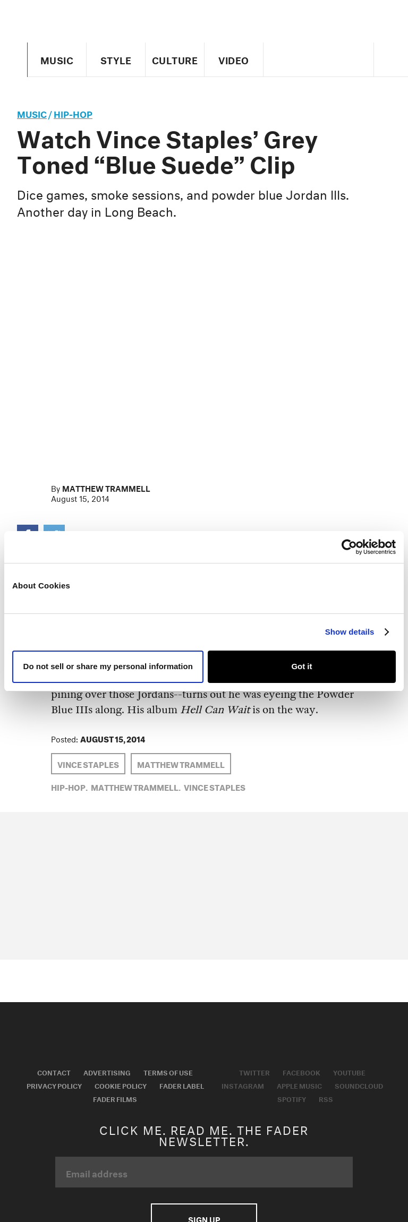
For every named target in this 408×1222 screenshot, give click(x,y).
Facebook (301, 1071)
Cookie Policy (121, 1085)
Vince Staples (88, 763)
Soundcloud (359, 1085)
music (32, 113)
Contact (54, 1071)
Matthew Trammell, (136, 786)
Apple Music (299, 1085)
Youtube (349, 1071)
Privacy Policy (54, 1085)
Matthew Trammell (106, 487)
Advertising (107, 1071)
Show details (350, 631)
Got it (301, 666)
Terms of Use (168, 1071)
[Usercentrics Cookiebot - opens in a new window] (349, 547)
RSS (326, 1098)
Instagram (243, 1085)
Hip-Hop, (69, 786)
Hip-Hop (73, 113)
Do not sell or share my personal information (108, 666)
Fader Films (115, 1098)
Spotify (291, 1098)
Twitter (254, 1071)
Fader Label (181, 1085)
